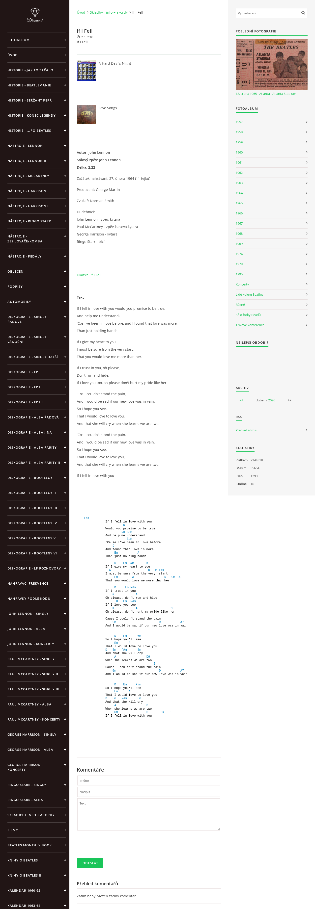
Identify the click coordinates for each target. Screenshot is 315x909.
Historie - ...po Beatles (29, 130)
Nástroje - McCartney (28, 176)
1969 (239, 243)
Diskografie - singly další (32, 357)
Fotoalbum (18, 40)
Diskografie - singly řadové (27, 319)
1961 (239, 162)
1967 (239, 223)
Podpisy (15, 286)
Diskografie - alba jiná (29, 432)
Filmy (12, 830)
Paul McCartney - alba (29, 704)
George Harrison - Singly (32, 734)
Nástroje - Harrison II (28, 206)
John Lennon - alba (26, 628)
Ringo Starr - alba (25, 800)
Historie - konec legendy (31, 115)
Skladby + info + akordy (31, 815)
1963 (239, 183)
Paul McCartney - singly (31, 659)
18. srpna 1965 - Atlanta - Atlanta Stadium (266, 93)
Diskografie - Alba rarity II (33, 462)
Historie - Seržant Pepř (29, 100)
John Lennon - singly (28, 613)
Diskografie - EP (22, 372)
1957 (239, 122)
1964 (239, 193)
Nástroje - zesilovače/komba (25, 238)
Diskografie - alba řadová (33, 417)
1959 (239, 142)
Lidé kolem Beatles (249, 294)
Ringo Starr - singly (26, 784)
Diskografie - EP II (24, 387)
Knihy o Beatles (22, 860)
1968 (239, 233)
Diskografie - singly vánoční (27, 339)
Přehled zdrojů (246, 430)
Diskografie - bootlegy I (31, 477)
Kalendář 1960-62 (23, 890)
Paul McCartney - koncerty (33, 719)
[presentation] (115, 846)
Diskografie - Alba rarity (32, 447)
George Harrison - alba (30, 749)
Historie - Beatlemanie (29, 85)
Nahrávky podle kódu (29, 598)
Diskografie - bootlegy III (32, 508)
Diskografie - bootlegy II (31, 493)
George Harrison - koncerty (25, 767)
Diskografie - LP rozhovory (34, 568)
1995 (239, 274)
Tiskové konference (250, 325)
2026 (271, 400)
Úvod (12, 55)
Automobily (19, 301)
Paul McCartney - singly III (33, 689)
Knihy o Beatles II (24, 875)
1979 (239, 264)
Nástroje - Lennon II (26, 160)
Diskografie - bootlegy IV (32, 523)
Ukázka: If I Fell (89, 275)
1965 (239, 203)
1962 (239, 172)
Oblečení (16, 271)
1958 (239, 132)
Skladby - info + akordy (109, 12)
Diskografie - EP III (25, 402)
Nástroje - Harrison (26, 191)
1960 (239, 152)
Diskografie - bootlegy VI (32, 553)
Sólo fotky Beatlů (248, 314)
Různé (240, 304)
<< (241, 400)
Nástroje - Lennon (25, 145)
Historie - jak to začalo (30, 70)
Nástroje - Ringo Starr (29, 221)
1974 (239, 254)
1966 (239, 213)
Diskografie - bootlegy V (31, 538)
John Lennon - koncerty (30, 644)
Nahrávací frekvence (27, 583)
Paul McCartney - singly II (32, 674)
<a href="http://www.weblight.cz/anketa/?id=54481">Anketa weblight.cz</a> (272, 363)
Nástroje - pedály (24, 256)
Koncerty (242, 284)
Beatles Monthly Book (29, 845)
